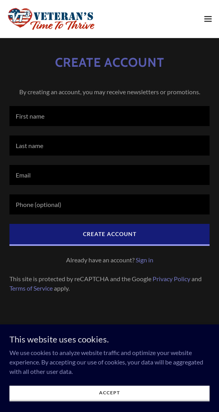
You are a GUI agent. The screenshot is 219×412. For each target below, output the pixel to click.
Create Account (109, 234)
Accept (109, 393)
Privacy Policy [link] (171, 278)
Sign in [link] (144, 260)
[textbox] (109, 116)
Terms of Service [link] (31, 288)
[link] (50, 19)
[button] (208, 19)
